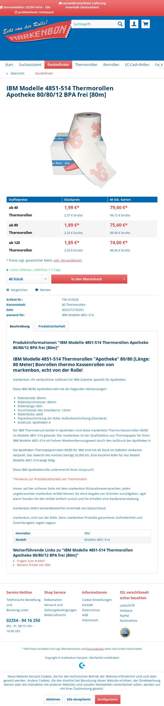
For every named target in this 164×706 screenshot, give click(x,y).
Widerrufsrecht (55, 615)
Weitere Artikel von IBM (31, 565)
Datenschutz (91, 610)
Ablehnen (53, 699)
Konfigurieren (108, 699)
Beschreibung (20, 326)
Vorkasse (126, 610)
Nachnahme (128, 620)
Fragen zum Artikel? (29, 561)
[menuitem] (98, 24)
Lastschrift (127, 605)
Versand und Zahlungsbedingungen (60, 607)
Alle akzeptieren (79, 699)
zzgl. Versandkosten (68, 260)
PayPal (124, 616)
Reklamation (53, 600)
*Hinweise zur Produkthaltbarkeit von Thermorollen (50, 479)
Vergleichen (17, 290)
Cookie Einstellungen (97, 600)
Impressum (90, 620)
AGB (85, 615)
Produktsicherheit (51, 326)
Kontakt (87, 605)
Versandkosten (95, 649)
